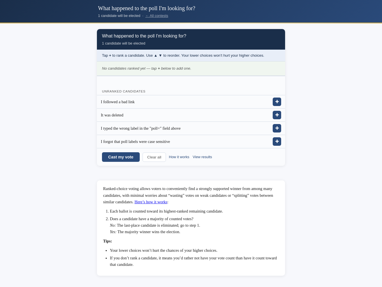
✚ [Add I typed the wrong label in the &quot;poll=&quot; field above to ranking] (277, 128)
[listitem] (191, 102)
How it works (179, 157)
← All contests (156, 16)
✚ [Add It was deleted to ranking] (277, 114)
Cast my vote (121, 157)
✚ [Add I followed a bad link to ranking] (277, 101)
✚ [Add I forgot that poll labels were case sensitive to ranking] (277, 141)
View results (202, 157)
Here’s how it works (151, 202)
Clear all (154, 157)
